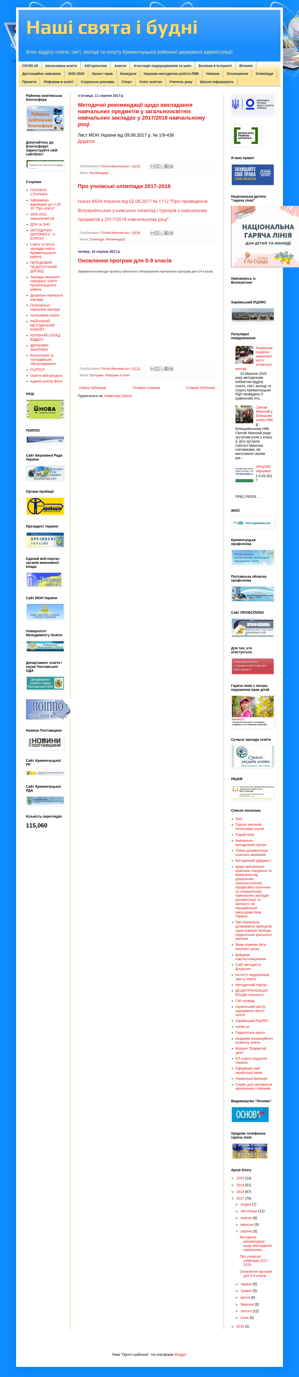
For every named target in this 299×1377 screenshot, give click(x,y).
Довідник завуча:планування (250, 957)
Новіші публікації (92, 388)
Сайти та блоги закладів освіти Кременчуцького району (43, 250)
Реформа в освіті (58, 82)
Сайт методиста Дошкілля (248, 967)
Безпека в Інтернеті (215, 66)
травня (246, 1291)
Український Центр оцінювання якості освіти (250, 1011)
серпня (246, 1231)
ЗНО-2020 (76, 74)
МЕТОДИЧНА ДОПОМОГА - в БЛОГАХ (42, 234)
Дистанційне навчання (41, 74)
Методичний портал (251, 985)
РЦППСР (37, 370)
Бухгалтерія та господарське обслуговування (43, 359)
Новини (212, 74)
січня (245, 1318)
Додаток (86, 141)
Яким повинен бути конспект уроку (250, 947)
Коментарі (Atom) (118, 396)
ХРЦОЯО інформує (263, 469)
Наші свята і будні (112, 26)
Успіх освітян (150, 82)
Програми (96, 375)
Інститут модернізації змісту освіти (252, 977)
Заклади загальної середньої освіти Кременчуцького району (45, 283)
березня (247, 1304)
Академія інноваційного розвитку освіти (254, 1041)
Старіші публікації (200, 388)
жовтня (246, 1218)
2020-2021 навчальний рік (42, 216)
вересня (247, 1225)
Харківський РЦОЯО (251, 1021)
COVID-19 (30, 66)
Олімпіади (264, 74)
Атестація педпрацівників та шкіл (162, 66)
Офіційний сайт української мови (248, 1070)
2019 (240, 1185)
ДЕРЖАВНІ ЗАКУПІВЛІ (39, 347)
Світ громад (245, 1001)
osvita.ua (242, 1027)
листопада (249, 1211)
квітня (245, 1297)
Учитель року (181, 82)
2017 (240, 1198)
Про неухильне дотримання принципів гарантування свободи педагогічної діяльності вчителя (253, 930)
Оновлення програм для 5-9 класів (125, 260)
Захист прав (102, 74)
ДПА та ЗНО (40, 224)
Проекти (29, 82)
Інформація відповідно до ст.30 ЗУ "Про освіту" (45, 204)
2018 (240, 1192)
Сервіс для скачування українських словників (253, 1086)
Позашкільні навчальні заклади (45, 307)
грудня (246, 1204)
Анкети (120, 66)
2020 (240, 1178)
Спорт (127, 82)
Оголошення (237, 74)
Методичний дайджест (253, 861)
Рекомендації (99, 173)
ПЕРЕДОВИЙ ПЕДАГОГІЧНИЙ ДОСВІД (43, 267)
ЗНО (239, 819)
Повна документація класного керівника (251, 852)
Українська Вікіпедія (251, 1078)
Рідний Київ (244, 835)
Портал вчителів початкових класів (249, 827)
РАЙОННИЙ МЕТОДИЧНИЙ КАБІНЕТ (42, 325)
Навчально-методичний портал (251, 843)
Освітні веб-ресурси (46, 376)
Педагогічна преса (250, 1033)
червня (246, 1284)
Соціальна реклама (97, 82)
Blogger (180, 1354)
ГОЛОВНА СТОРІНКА (38, 192)
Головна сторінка (146, 388)
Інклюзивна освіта (61, 66)
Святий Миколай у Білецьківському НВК (264, 413)
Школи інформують (217, 82)
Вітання (246, 66)
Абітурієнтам (96, 66)
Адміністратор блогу (46, 381)
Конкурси (128, 74)
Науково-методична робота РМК (171, 74)
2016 (240, 1326)
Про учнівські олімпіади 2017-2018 (124, 186)
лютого (246, 1311)
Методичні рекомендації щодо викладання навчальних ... (256, 1243)
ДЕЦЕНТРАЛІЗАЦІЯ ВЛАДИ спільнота (251, 993)
